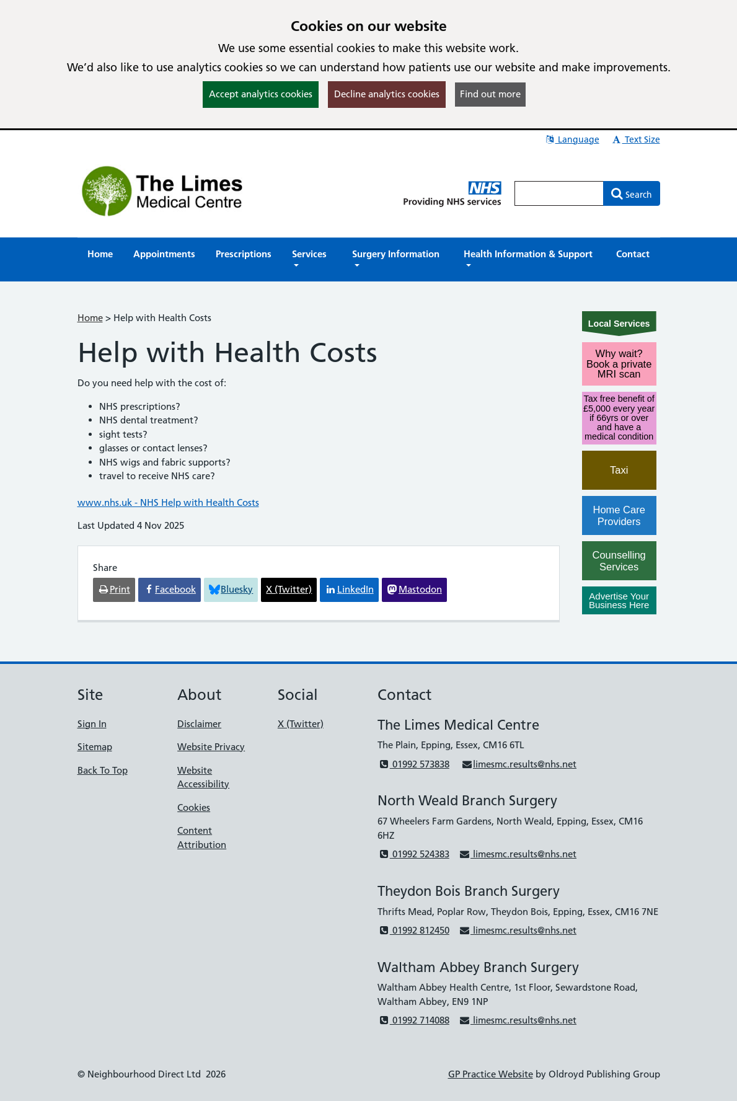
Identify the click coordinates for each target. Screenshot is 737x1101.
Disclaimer (199, 724)
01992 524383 (413, 854)
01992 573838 (413, 764)
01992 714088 (413, 1020)
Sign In (92, 724)
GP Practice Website (490, 1074)
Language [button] (571, 139)
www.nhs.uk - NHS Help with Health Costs (168, 502)
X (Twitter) (301, 724)
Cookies (193, 807)
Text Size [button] (635, 139)
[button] (312, 259)
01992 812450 (413, 930)
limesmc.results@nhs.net (518, 764)
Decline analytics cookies (386, 94)
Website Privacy (211, 747)
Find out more (490, 94)
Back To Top (102, 770)
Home (90, 318)
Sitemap (94, 747)
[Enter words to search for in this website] (559, 193)
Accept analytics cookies (260, 94)
